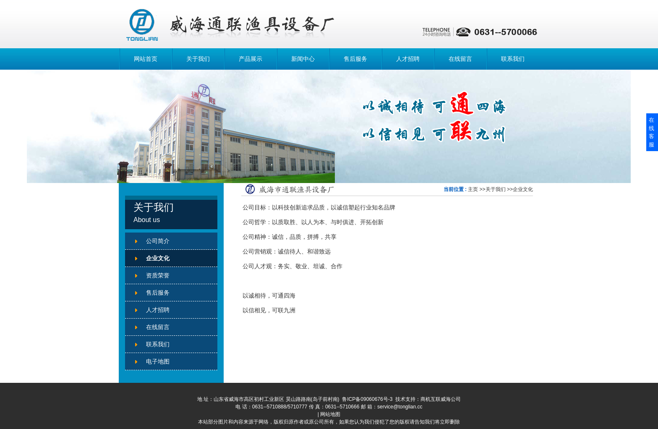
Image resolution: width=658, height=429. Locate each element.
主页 (473, 189)
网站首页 (145, 58)
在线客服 (651, 132)
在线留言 (460, 58)
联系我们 (513, 58)
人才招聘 (408, 58)
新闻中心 (303, 58)
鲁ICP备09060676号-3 (367, 399)
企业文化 (523, 189)
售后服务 (355, 58)
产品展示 (250, 58)
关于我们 (198, 58)
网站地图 (330, 414)
